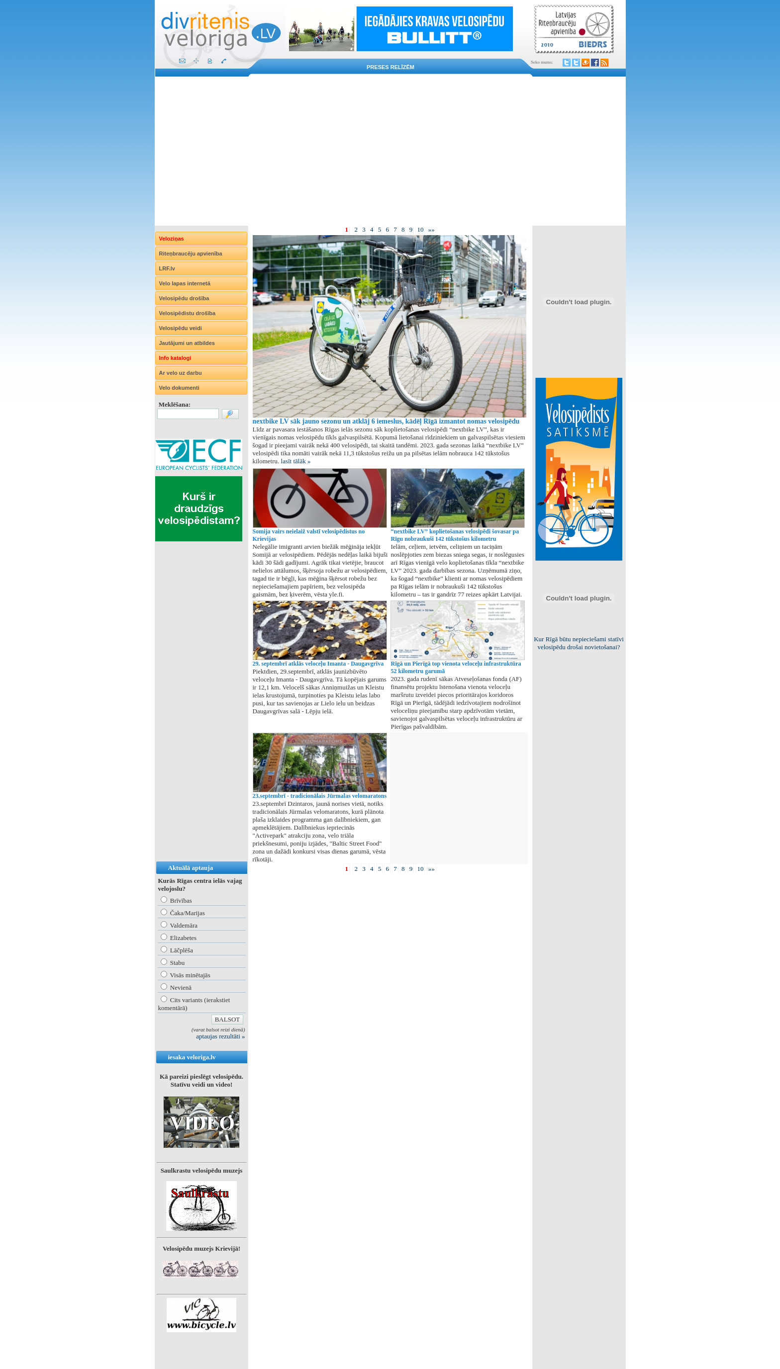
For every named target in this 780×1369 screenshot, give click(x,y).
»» (431, 229)
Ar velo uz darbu (180, 373)
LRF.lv (167, 268)
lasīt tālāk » (296, 461)
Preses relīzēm (390, 67)
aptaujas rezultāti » (220, 1036)
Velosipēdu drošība (184, 298)
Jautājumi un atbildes (187, 343)
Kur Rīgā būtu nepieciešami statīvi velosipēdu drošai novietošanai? (579, 643)
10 (420, 229)
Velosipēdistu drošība (187, 313)
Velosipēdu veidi (180, 328)
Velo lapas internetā (184, 283)
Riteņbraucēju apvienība (190, 254)
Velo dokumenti (179, 388)
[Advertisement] (390, 151)
